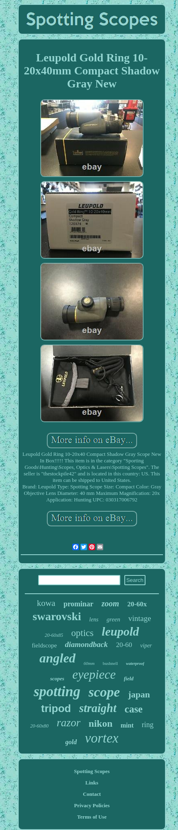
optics (82, 633)
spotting (57, 691)
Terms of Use (91, 817)
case (134, 709)
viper (146, 646)
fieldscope (44, 645)
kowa (46, 603)
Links (91, 783)
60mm (89, 663)
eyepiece (94, 674)
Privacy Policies (92, 805)
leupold (120, 631)
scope (104, 691)
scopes (57, 678)
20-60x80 (39, 726)
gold (71, 742)
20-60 (124, 645)
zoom (110, 603)
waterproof (135, 663)
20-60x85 (54, 635)
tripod (56, 708)
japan (139, 694)
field (129, 678)
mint (127, 725)
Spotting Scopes (92, 771)
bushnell (110, 663)
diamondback (86, 644)
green (113, 619)
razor (69, 723)
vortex (101, 738)
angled (57, 658)
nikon (101, 723)
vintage (139, 618)
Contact (92, 794)
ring (148, 725)
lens (94, 620)
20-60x (137, 604)
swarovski (57, 616)
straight (98, 708)
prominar (78, 604)
